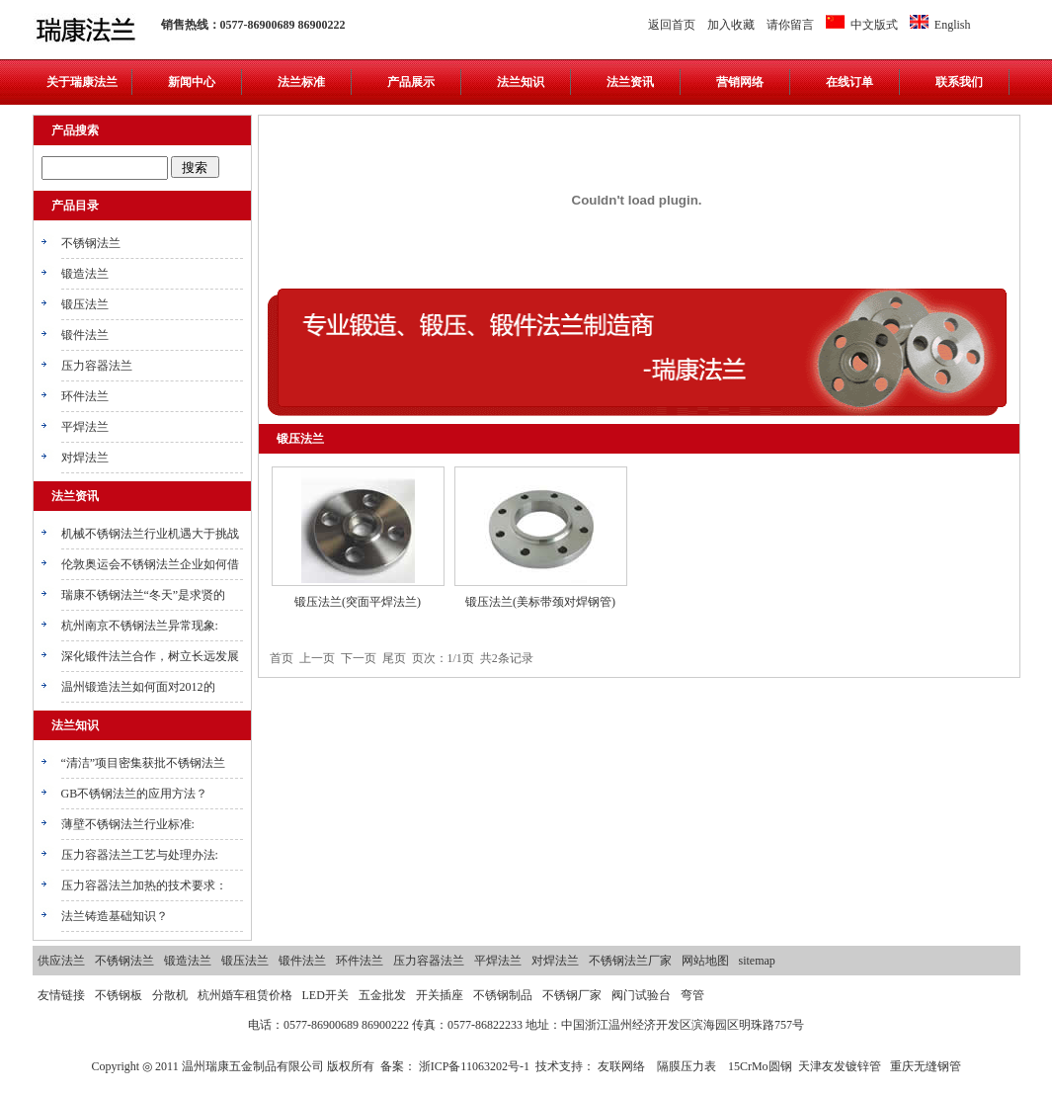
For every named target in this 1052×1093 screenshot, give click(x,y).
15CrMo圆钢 (760, 1066)
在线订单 (849, 82)
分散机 (170, 995)
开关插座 (439, 995)
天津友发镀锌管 (839, 1066)
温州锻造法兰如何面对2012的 (138, 687)
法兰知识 (520, 82)
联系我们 (959, 82)
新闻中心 (191, 82)
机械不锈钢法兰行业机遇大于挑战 (150, 534)
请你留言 (790, 25)
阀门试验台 (641, 995)
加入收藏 (731, 25)
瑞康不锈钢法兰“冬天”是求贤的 (143, 595)
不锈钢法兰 (91, 243)
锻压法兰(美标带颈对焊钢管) (540, 602)
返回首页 (671, 25)
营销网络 (740, 82)
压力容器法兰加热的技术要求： (144, 885)
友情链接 (61, 995)
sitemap (757, 960)
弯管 (692, 995)
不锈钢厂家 (572, 995)
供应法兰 (61, 960)
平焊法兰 (85, 427)
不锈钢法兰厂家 (630, 960)
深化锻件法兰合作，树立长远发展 (150, 656)
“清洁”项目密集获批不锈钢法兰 (143, 763)
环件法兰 (85, 396)
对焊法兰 (85, 457)
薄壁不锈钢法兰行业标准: (128, 824)
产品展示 (411, 82)
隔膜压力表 (686, 1066)
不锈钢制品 (502, 995)
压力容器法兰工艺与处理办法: (139, 855)
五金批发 (382, 995)
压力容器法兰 (96, 366)
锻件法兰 (85, 335)
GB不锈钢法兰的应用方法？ (134, 793)
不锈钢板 (118, 995)
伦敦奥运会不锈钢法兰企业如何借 (150, 564)
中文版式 (862, 25)
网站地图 (705, 960)
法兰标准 (301, 82)
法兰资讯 (630, 82)
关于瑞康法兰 (82, 82)
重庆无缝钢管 (925, 1066)
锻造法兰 (85, 274)
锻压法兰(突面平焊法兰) (357, 602)
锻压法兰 (85, 304)
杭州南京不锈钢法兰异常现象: (139, 625)
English (940, 25)
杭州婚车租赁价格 (245, 995)
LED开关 (325, 995)
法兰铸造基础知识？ (114, 916)
